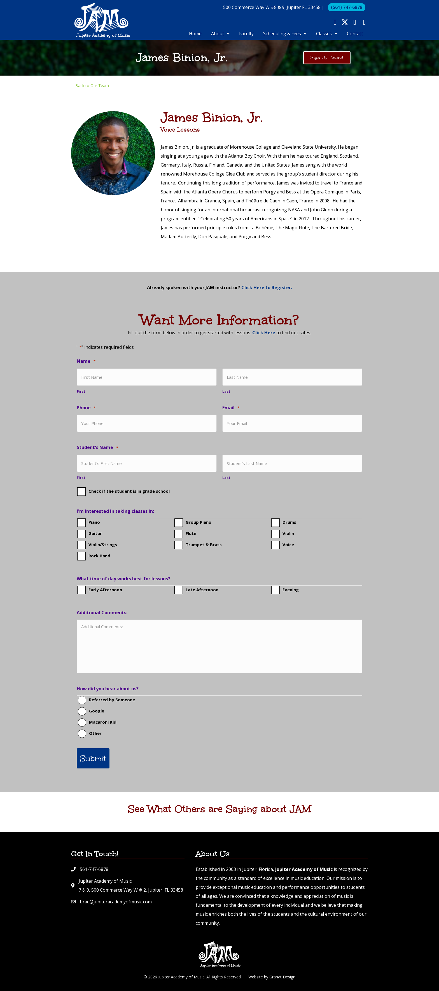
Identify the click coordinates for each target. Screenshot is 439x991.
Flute (191, 533)
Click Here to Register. (266, 296)
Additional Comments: (102, 613)
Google (96, 711)
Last (226, 397)
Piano (94, 522)
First (81, 397)
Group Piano (198, 522)
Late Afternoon (202, 590)
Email (231, 414)
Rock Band (99, 556)
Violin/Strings (102, 545)
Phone (86, 414)
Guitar (95, 533)
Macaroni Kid (102, 722)
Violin (288, 533)
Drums (289, 522)
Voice (288, 545)
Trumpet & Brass (204, 545)
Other (95, 733)
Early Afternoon (105, 590)
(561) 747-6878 (346, 10)
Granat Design (282, 973)
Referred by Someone (112, 700)
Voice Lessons (180, 139)
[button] (334, 25)
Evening (290, 590)
